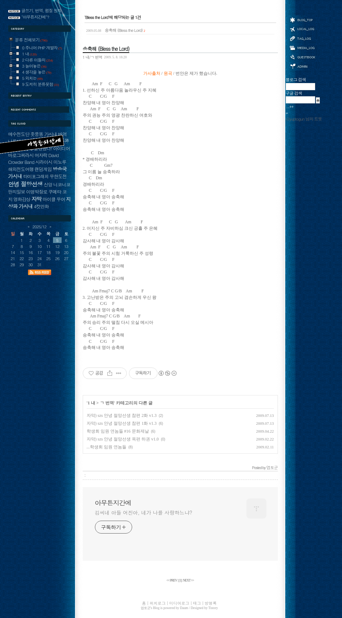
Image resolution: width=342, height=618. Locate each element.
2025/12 (40, 226)
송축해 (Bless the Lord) (115, 30)
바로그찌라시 (21, 155)
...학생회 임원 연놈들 (106, 446)
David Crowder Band (33, 158)
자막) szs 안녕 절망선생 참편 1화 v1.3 (122, 423)
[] (180, 580)
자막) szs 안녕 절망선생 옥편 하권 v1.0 (123, 439)
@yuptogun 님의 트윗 (304, 119)
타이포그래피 (36, 176)
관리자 (302, 65)
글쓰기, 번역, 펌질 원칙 (41, 10)
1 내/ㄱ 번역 (92, 57)
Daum (184, 608)
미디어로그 (302, 47)
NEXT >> (188, 580)
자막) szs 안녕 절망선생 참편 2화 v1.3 (122, 415)
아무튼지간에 (113, 502)
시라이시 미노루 (50, 162)
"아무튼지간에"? (35, 17)
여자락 (41, 155)
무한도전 (58, 176)
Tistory (213, 608)
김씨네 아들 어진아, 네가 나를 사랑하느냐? (143, 512)
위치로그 (302, 28)
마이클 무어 (54, 199)
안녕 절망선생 (25, 184)
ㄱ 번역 (107, 402)
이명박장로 (36, 191)
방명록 (302, 56)
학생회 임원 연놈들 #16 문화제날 (118, 431)
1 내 (91, 402)
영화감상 (21, 199)
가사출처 (151, 73)
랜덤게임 (43, 169)
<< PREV (172, 580)
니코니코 (61, 184)
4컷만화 (41, 206)
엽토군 (145, 608)
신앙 (48, 184)
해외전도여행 (21, 169)
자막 (37, 199)
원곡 (168, 73)
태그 (302, 38)
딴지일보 (16, 191)
